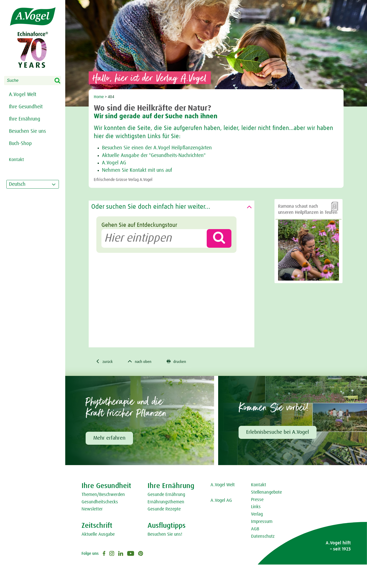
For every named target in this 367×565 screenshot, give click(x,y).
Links (256, 507)
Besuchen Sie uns (27, 131)
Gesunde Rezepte (164, 509)
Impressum (261, 522)
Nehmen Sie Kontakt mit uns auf (137, 170)
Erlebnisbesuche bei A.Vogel (277, 433)
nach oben (141, 361)
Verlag (257, 515)
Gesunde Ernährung (166, 495)
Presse (257, 500)
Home (99, 97)
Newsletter (92, 509)
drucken (179, 361)
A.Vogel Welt (22, 94)
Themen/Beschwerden (103, 495)
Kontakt (258, 485)
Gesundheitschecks (100, 502)
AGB (255, 529)
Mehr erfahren (109, 438)
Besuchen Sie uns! (165, 535)
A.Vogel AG (114, 162)
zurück (105, 361)
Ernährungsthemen (166, 502)
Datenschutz (263, 536)
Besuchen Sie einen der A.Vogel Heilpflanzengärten (157, 147)
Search (60, 81)
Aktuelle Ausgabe (98, 535)
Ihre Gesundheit (26, 106)
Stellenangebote (266, 492)
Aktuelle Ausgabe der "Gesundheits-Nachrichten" (154, 155)
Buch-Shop (20, 143)
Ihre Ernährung (24, 119)
